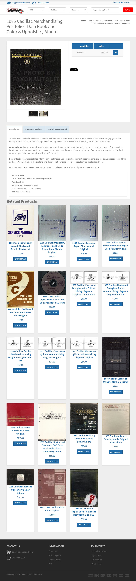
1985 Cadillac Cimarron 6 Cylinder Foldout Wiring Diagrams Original (83, 354)
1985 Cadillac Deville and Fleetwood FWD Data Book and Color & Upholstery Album (52, 447)
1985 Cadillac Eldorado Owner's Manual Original (115, 380)
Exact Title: (16, 179)
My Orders (96, 555)
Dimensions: (17, 188)
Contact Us (96, 564)
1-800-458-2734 (43, 3)
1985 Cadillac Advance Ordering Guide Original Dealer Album (116, 439)
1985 (90, 20)
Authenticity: (17, 185)
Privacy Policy (55, 559)
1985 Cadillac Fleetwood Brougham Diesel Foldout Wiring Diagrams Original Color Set (115, 289)
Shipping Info (55, 555)
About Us (53, 551)
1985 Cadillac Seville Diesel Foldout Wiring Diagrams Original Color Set (20, 356)
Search (128, 10)
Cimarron (108, 20)
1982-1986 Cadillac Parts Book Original (52, 509)
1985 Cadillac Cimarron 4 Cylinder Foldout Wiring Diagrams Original (52, 354)
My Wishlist (97, 559)
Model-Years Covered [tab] (57, 129)
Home (83, 20)
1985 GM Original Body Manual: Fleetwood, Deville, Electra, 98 (20, 246)
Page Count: (16, 182)
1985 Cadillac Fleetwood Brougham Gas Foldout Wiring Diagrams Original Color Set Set (84, 289)
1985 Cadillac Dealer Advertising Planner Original (20, 430)
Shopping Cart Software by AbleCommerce (24, 574)
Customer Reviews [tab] (33, 129)
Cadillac (98, 20)
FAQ (50, 564)
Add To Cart (52, 312)
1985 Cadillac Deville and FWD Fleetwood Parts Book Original (20, 312)
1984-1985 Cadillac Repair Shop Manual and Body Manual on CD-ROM (52, 299)
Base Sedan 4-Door (122, 20)
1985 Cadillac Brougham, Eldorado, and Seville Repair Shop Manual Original (52, 247)
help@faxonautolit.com (21, 3)
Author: (15, 175)
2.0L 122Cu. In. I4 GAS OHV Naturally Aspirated (111, 23)
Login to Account (99, 551)
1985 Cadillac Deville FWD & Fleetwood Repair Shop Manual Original (115, 245)
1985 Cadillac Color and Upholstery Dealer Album (20, 489)
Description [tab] (14, 129)
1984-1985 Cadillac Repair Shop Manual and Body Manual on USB (84, 511)
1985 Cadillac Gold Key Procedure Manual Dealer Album (84, 438)
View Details (20, 259)
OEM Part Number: (19, 192)
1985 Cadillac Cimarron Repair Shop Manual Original (84, 246)
